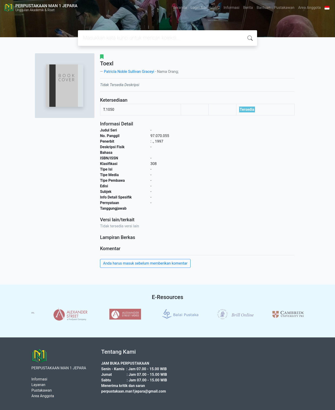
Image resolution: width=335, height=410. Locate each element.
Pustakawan (284, 7)
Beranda (180, 7)
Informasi (231, 7)
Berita (248, 7)
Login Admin (201, 7)
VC (217, 7)
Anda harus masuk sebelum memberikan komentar (145, 263)
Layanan (38, 385)
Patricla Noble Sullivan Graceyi (129, 71)
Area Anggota (309, 7)
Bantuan (263, 7)
